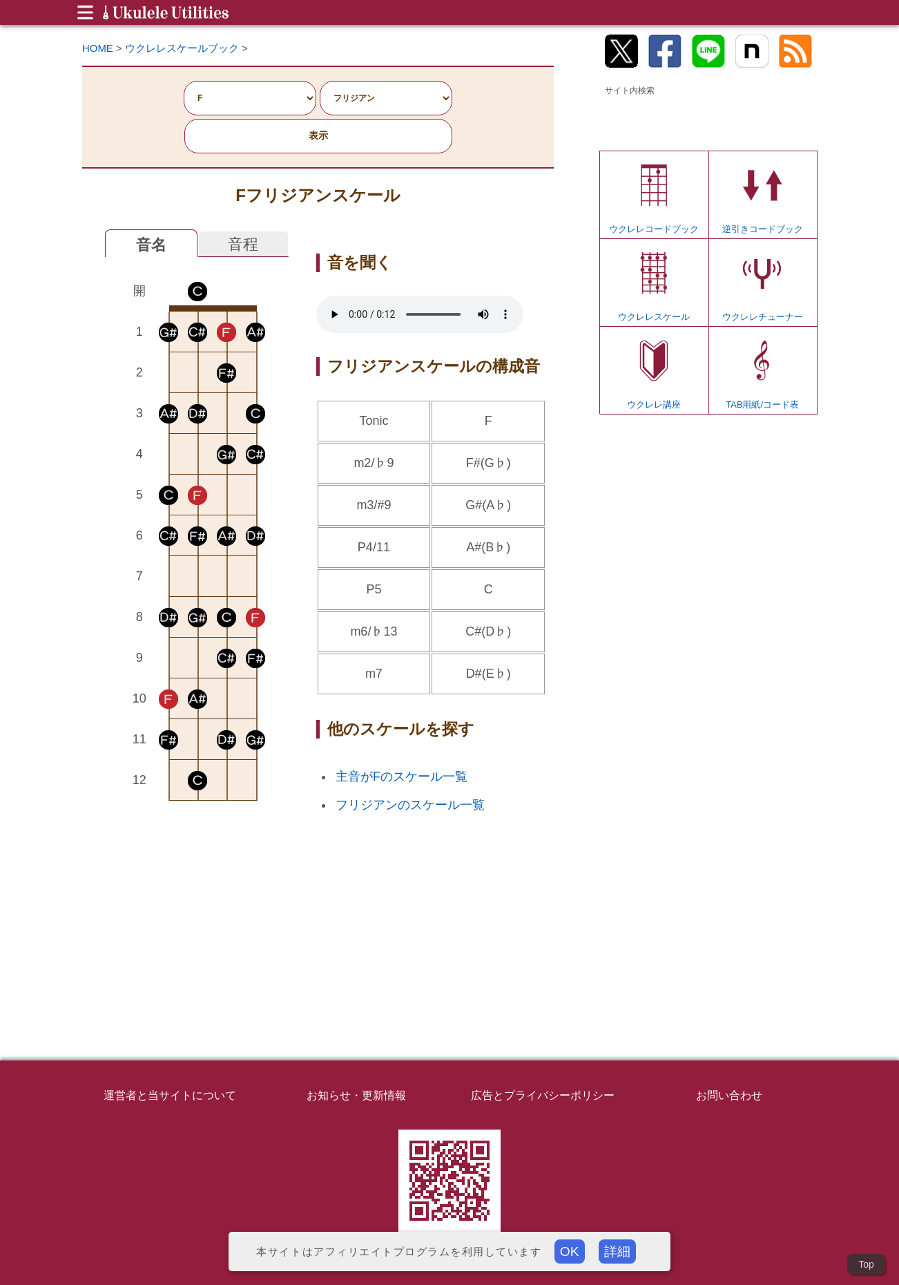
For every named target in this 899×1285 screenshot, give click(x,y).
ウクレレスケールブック (182, 48)
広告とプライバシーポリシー (543, 1095)
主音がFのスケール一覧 (401, 776)
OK (569, 1251)
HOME (97, 48)
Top (866, 1264)
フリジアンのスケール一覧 (410, 805)
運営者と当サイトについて (170, 1095)
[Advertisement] (197, 913)
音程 (243, 244)
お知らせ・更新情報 (356, 1095)
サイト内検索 (630, 90)
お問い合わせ (729, 1095)
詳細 (617, 1251)
